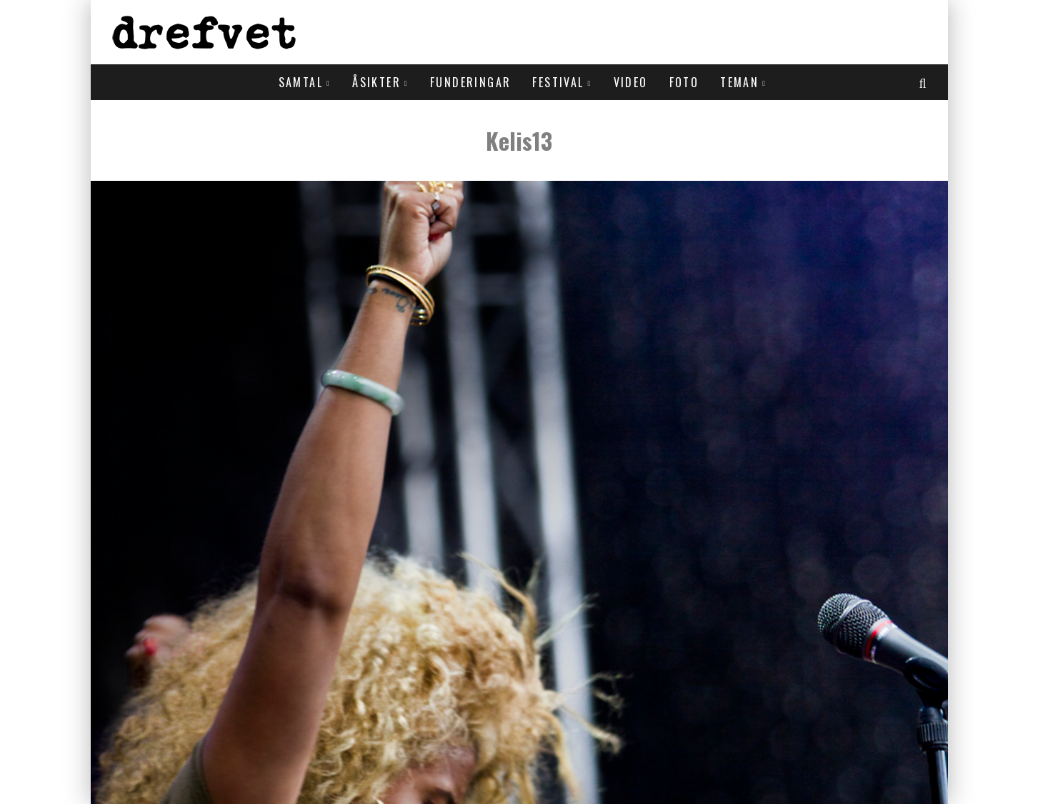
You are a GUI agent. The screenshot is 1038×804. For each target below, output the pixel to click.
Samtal (301, 82)
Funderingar (470, 82)
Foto (684, 82)
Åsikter (376, 82)
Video (631, 82)
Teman (739, 82)
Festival (558, 82)
